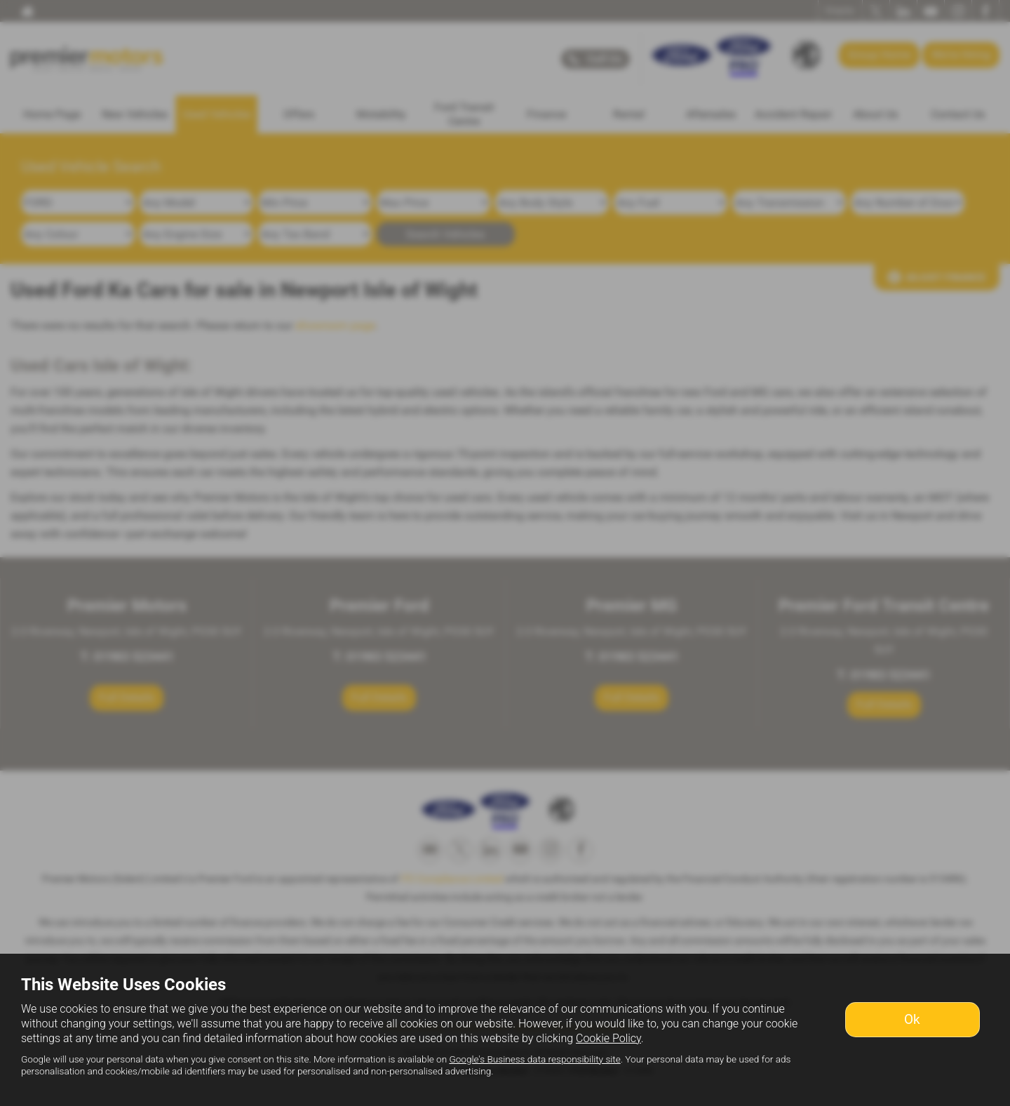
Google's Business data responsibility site (534, 1059)
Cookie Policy (608, 1038)
